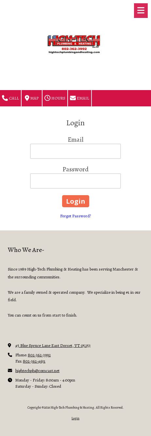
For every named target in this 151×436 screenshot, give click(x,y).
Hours (54, 98)
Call (10, 98)
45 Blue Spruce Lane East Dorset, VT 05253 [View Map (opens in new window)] (53, 345)
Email (79, 98)
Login (75, 418)
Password (75, 169)
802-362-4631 (34, 361)
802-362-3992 (39, 355)
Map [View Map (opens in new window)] (32, 98)
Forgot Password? (75, 216)
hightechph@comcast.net (37, 370)
